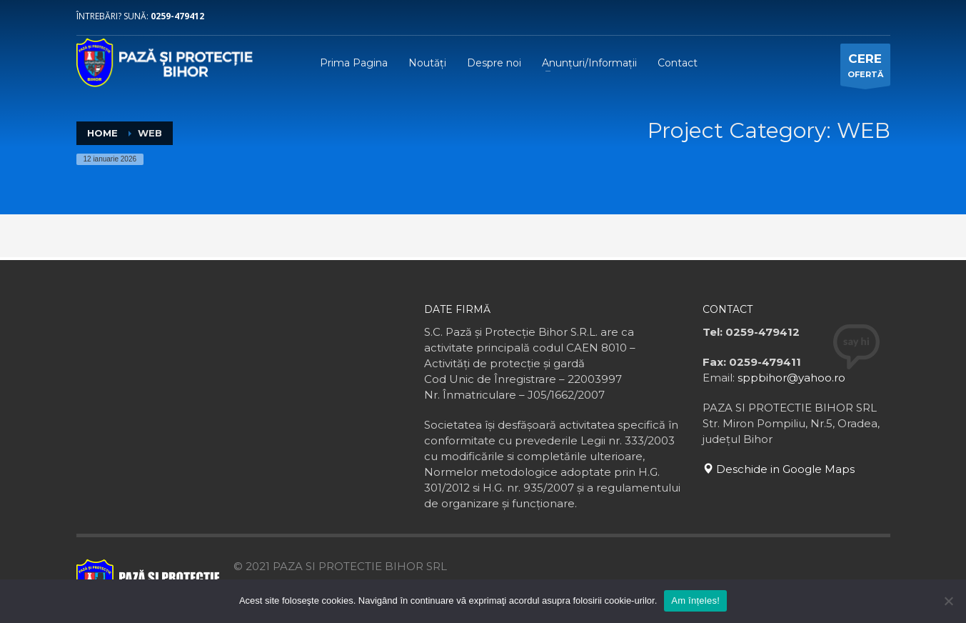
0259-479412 (177, 16)
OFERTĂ (865, 68)
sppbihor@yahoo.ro (791, 377)
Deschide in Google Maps (779, 469)
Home (102, 133)
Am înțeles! (695, 600)
